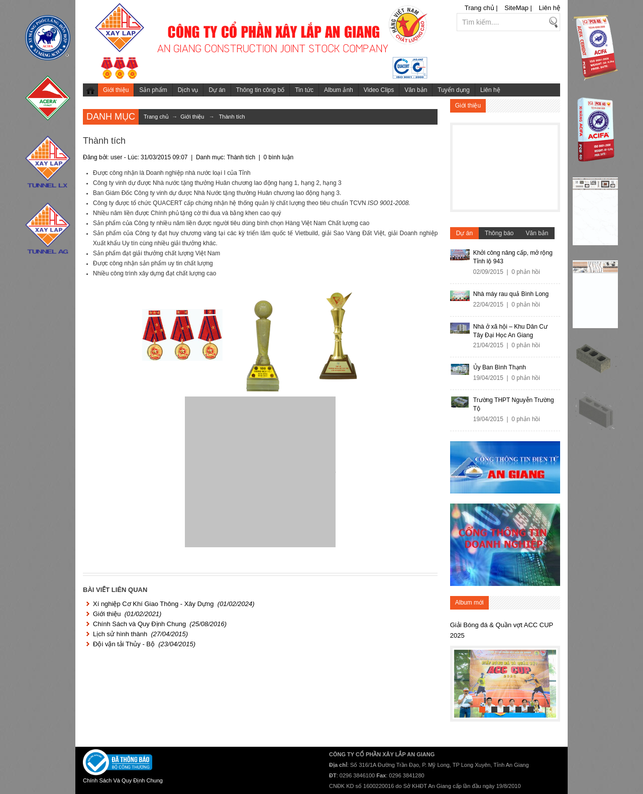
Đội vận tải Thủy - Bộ (124, 644)
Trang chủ (90, 89)
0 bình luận (279, 157)
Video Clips (379, 89)
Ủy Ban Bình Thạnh (499, 367)
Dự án (216, 89)
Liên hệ (549, 8)
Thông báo (499, 233)
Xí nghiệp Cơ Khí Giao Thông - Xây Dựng (153, 604)
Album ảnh (338, 89)
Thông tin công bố (260, 89)
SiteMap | (518, 8)
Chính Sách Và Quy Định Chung (123, 780)
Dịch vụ (188, 89)
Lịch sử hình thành (120, 634)
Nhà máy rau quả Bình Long (511, 293)
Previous (462, 681)
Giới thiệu (116, 89)
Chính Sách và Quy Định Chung (139, 624)
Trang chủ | (481, 8)
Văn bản (415, 89)
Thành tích (232, 117)
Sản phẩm (153, 89)
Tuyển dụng (454, 89)
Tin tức (304, 89)
